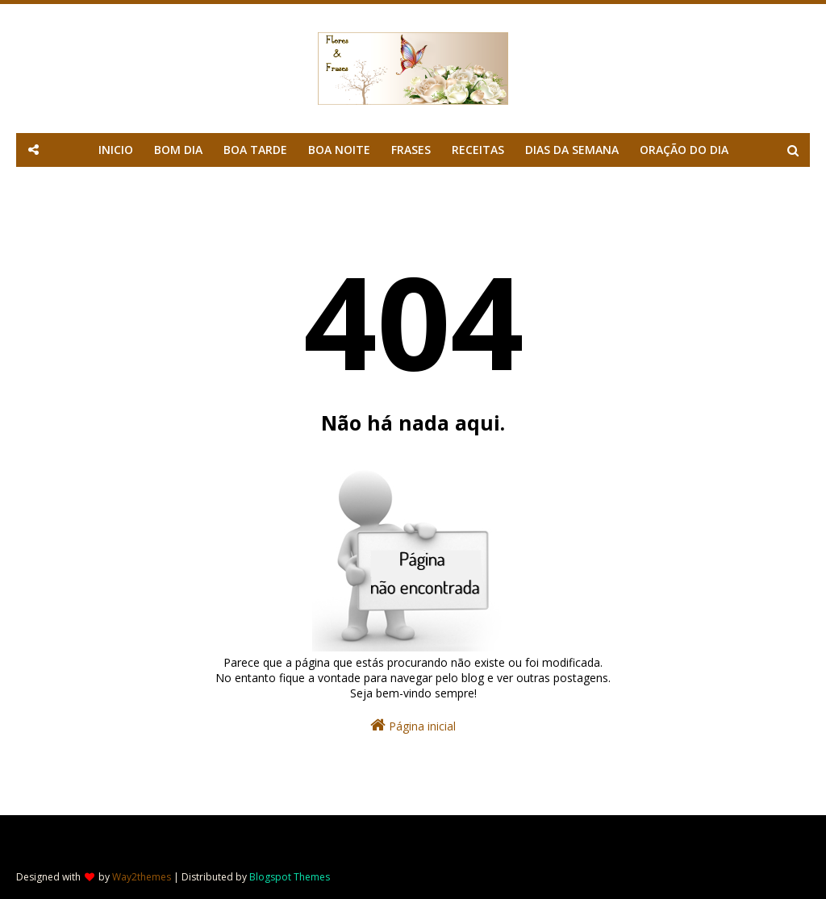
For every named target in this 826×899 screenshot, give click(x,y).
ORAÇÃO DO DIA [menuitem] (684, 149)
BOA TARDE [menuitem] (255, 149)
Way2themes (141, 877)
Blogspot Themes (289, 877)
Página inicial (413, 725)
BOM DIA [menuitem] (178, 149)
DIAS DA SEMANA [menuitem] (572, 149)
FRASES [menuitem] (411, 149)
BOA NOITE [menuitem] (339, 149)
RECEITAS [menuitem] (478, 149)
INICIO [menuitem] (115, 149)
